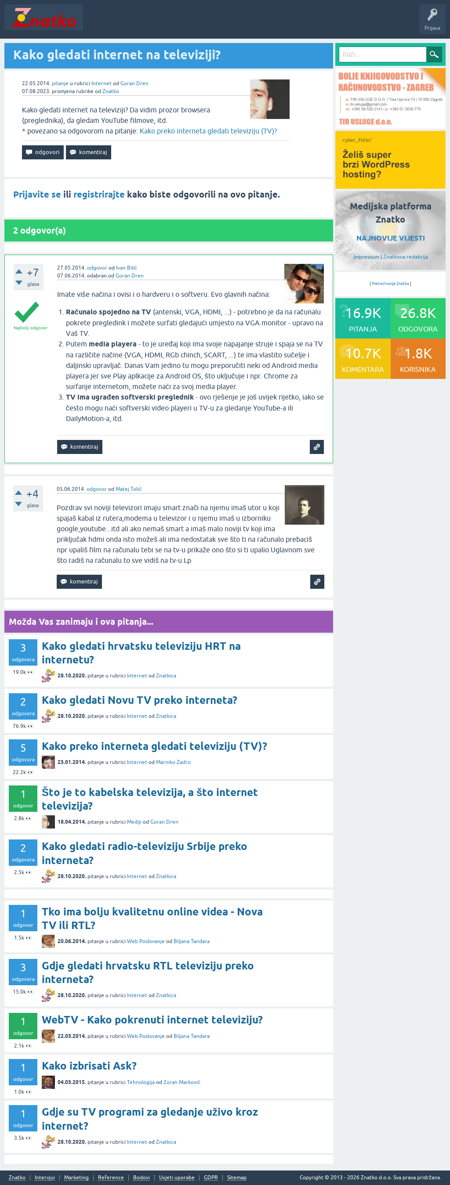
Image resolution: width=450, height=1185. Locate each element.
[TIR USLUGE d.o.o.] (390, 126)
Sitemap (237, 1178)
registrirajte (99, 194)
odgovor (97, 268)
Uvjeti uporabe (177, 1178)
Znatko (110, 91)
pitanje (60, 83)
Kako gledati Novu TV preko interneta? (139, 700)
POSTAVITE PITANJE (217, 23)
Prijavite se (37, 194)
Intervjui (45, 1178)
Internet (101, 83)
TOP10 (282, 23)
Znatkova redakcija (405, 257)
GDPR (211, 1178)
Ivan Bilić (126, 268)
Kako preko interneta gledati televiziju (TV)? (208, 131)
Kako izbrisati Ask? (89, 1065)
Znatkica (166, 676)
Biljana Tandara (192, 941)
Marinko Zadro (173, 762)
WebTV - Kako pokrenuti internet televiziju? (152, 1019)
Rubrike (172, 23)
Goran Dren (134, 83)
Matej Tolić (129, 489)
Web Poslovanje (146, 941)
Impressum (366, 257)
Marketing (76, 1178)
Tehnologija (141, 1082)
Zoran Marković (181, 1082)
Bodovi (141, 1178)
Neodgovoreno (135, 23)
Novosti (98, 23)
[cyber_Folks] (390, 186)
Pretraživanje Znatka (390, 283)
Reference (111, 1178)
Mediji (134, 822)
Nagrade (310, 23)
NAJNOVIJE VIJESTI (390, 238)
